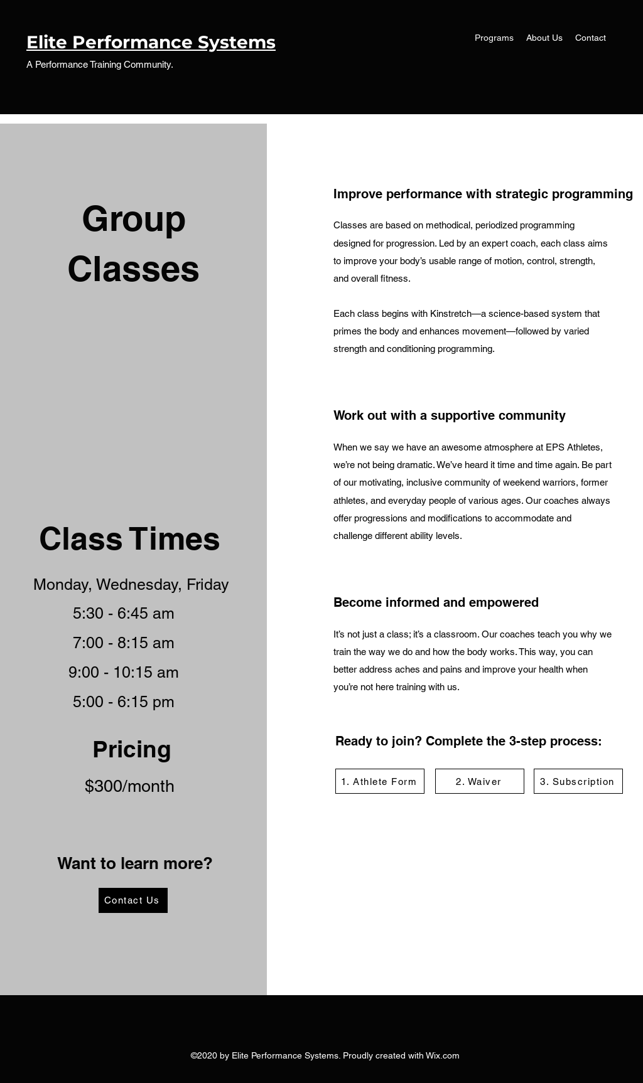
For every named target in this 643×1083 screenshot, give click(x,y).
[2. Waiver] (479, 781)
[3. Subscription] (578, 781)
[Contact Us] (133, 900)
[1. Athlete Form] (379, 781)
